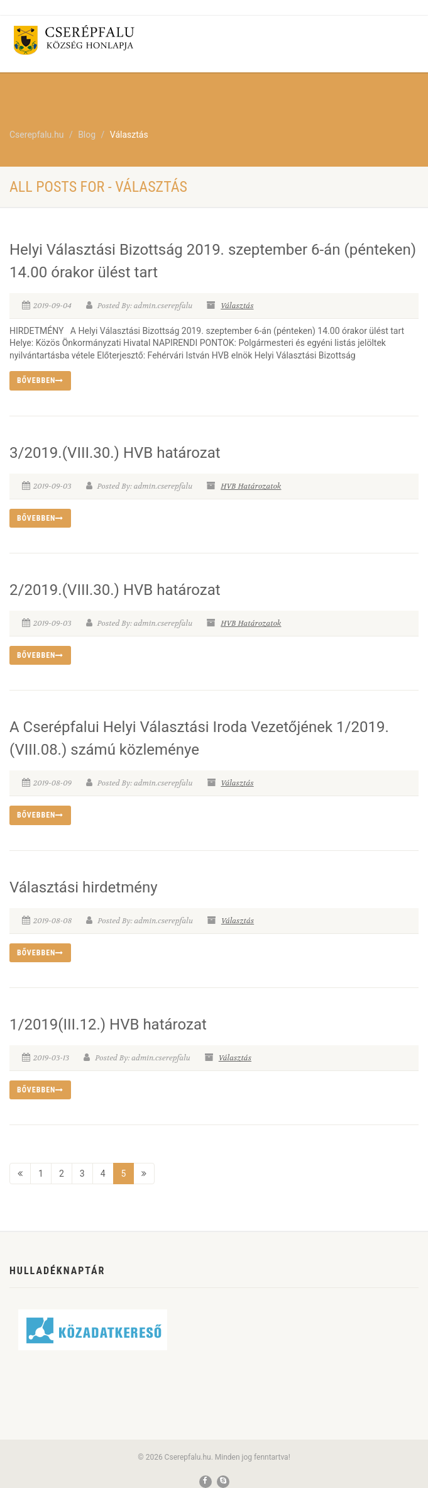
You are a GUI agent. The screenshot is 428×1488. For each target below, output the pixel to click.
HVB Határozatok (251, 486)
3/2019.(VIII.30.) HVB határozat (115, 453)
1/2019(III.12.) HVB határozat (108, 1024)
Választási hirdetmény (83, 887)
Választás (237, 306)
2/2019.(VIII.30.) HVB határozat (115, 590)
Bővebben (40, 380)
